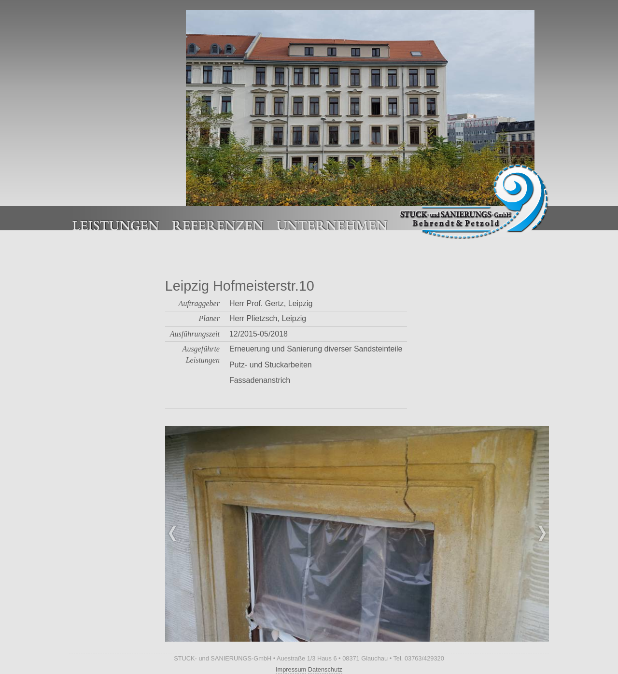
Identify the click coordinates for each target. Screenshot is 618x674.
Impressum (291, 669)
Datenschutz (325, 669)
